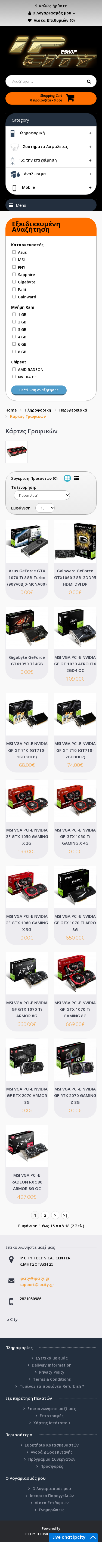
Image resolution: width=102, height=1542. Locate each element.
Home (11, 410)
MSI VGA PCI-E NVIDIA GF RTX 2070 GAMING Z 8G (75, 1095)
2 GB (22, 322)
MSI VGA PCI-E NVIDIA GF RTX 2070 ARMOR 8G (27, 1095)
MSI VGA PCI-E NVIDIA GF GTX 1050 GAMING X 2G (26, 836)
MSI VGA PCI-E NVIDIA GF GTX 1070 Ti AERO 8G (75, 922)
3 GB (22, 329)
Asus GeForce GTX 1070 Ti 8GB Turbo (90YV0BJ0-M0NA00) (27, 577)
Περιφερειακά (73, 410)
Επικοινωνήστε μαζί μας (51, 1408)
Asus (22, 252)
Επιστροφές (52, 1415)
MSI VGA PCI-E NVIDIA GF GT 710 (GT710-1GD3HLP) (27, 750)
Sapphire (26, 274)
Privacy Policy (51, 1372)
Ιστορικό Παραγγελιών (52, 1495)
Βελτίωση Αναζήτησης (38, 389)
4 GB (22, 336)
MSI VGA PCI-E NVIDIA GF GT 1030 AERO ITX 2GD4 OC (75, 663)
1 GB (22, 314)
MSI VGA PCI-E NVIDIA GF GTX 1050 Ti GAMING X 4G (75, 836)
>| (65, 1215)
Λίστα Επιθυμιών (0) (54, 20)
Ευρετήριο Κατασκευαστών (52, 1445)
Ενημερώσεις (51, 1509)
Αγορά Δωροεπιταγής (52, 1452)
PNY (21, 267)
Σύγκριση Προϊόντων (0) (34, 478)
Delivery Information (52, 1365)
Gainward (27, 296)
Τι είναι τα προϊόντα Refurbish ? (52, 1386)
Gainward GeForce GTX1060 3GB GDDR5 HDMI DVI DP (75, 577)
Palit (22, 289)
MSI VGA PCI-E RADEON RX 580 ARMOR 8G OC (26, 1181)
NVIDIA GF (27, 376)
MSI (21, 259)
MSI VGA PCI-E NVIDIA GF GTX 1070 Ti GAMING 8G (75, 1009)
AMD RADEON (31, 369)
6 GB (22, 344)
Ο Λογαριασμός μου (51, 1488)
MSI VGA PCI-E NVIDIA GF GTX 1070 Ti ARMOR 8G (27, 1009)
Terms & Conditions (52, 1379)
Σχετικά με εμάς (52, 1358)
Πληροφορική (38, 410)
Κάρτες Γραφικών (28, 416)
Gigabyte (26, 282)
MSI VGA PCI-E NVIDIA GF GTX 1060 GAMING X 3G (26, 922)
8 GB (22, 351)
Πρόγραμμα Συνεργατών (51, 1459)
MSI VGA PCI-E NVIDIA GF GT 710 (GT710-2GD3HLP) (75, 750)
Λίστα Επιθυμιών (52, 1502)
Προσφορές (52, 1466)
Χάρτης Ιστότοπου (51, 1422)
